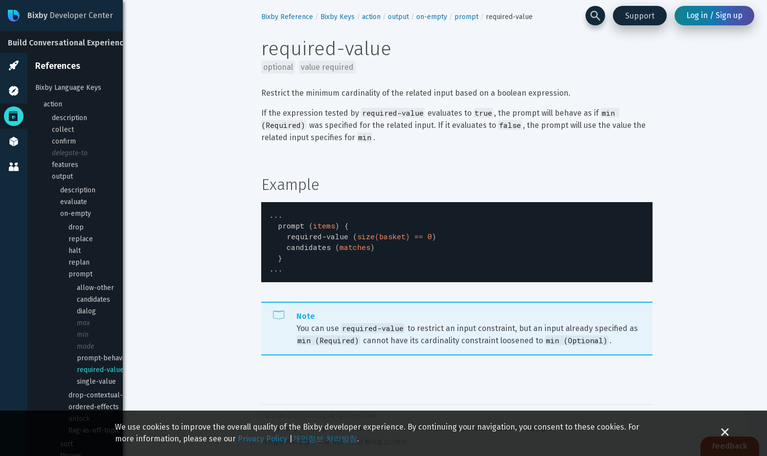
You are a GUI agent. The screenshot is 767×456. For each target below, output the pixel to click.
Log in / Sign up (714, 15)
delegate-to (70, 153)
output (62, 176)
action (53, 104)
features (65, 165)
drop (76, 227)
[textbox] (457, 239)
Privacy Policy (262, 438)
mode (85, 346)
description (69, 118)
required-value (100, 370)
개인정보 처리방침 (325, 438)
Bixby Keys (337, 17)
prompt (80, 274)
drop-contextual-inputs (105, 395)
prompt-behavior (104, 358)
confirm (64, 141)
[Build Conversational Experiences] (73, 42)
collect (63, 129)
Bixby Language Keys (68, 87)
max (83, 323)
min (83, 335)
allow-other (95, 288)
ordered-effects (93, 407)
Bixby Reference (287, 17)
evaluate (73, 202)
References (57, 66)
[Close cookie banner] (725, 433)
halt (74, 251)
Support (639, 16)
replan (79, 262)
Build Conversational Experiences (70, 42)
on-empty (75, 213)
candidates (93, 299)
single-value (96, 381)
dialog (86, 311)
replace (80, 239)
